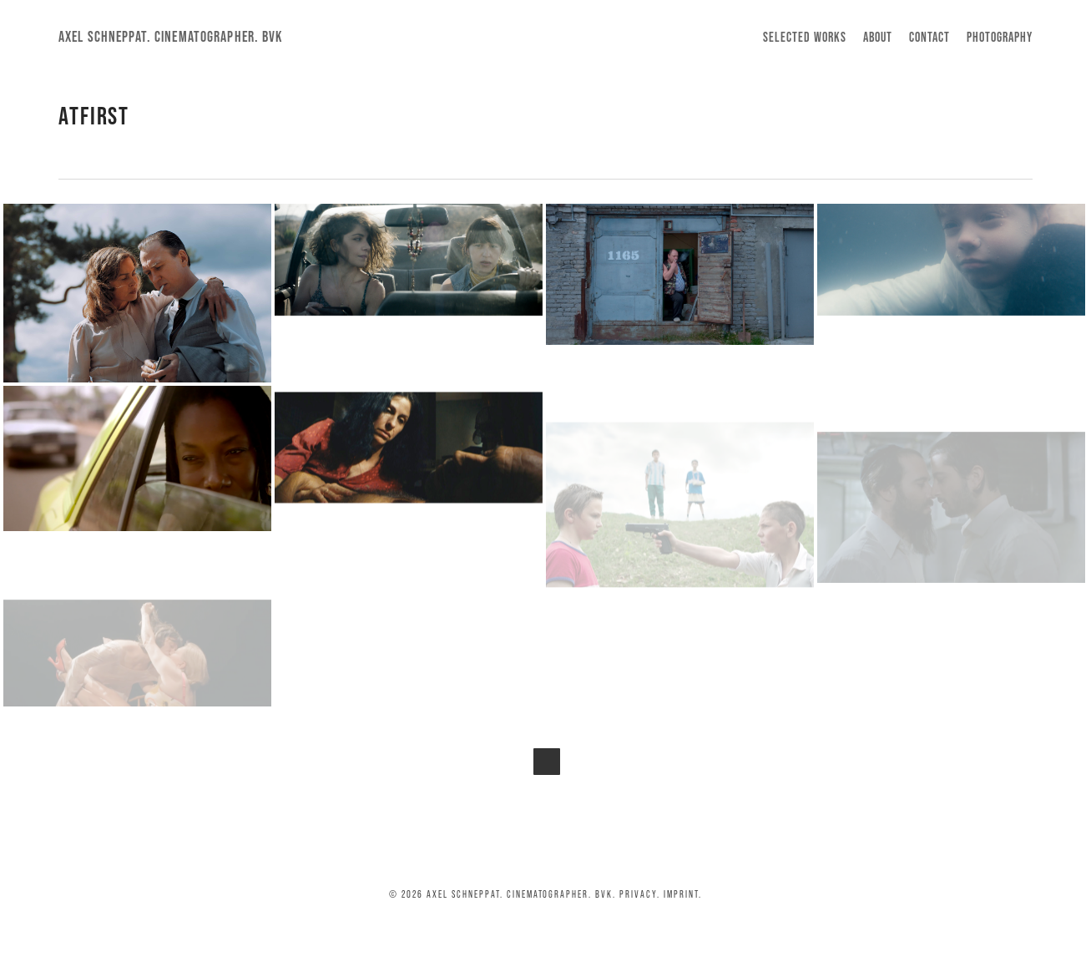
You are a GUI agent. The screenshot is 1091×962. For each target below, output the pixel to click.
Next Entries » (546, 761)
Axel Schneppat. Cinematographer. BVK (170, 36)
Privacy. (639, 894)
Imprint (681, 894)
